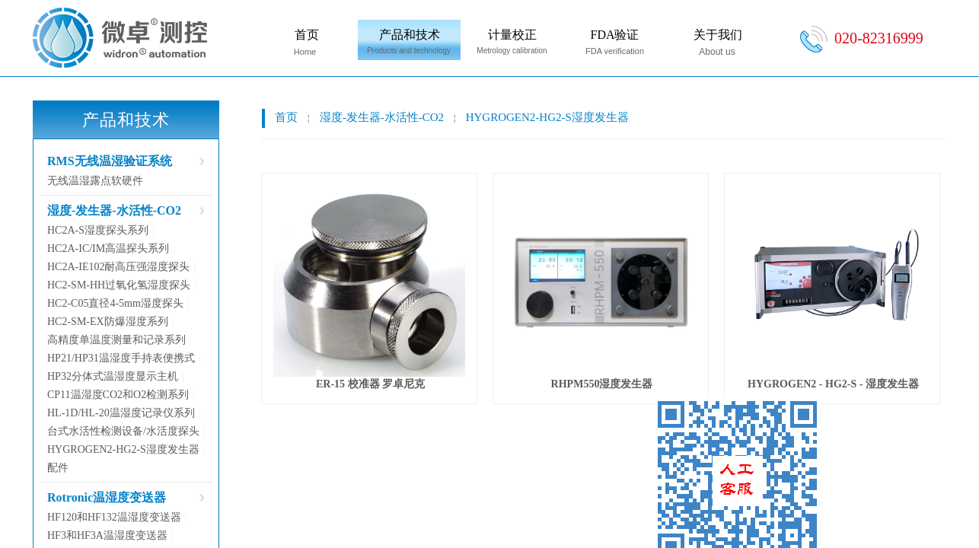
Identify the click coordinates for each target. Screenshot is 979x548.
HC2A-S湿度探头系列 (97, 230)
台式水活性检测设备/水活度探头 (123, 431)
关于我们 (718, 34)
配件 (58, 467)
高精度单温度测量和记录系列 (116, 340)
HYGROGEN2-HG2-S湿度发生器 (547, 117)
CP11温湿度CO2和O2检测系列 (118, 394)
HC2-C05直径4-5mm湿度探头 (115, 303)
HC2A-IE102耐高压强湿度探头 (118, 266)
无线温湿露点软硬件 (95, 180)
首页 (307, 34)
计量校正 (512, 34)
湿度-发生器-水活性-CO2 (382, 117)
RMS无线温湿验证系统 (109, 161)
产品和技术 (409, 34)
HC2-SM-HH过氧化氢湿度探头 (118, 285)
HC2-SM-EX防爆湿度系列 (107, 321)
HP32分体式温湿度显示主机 (112, 376)
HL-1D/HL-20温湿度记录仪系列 (121, 413)
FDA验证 (614, 34)
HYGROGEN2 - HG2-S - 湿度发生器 (833, 384)
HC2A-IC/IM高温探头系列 (108, 248)
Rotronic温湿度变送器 (106, 497)
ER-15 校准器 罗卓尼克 (370, 384)
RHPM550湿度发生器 (602, 384)
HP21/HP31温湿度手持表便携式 (121, 358)
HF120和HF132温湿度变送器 (114, 517)
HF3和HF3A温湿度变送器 (107, 535)
